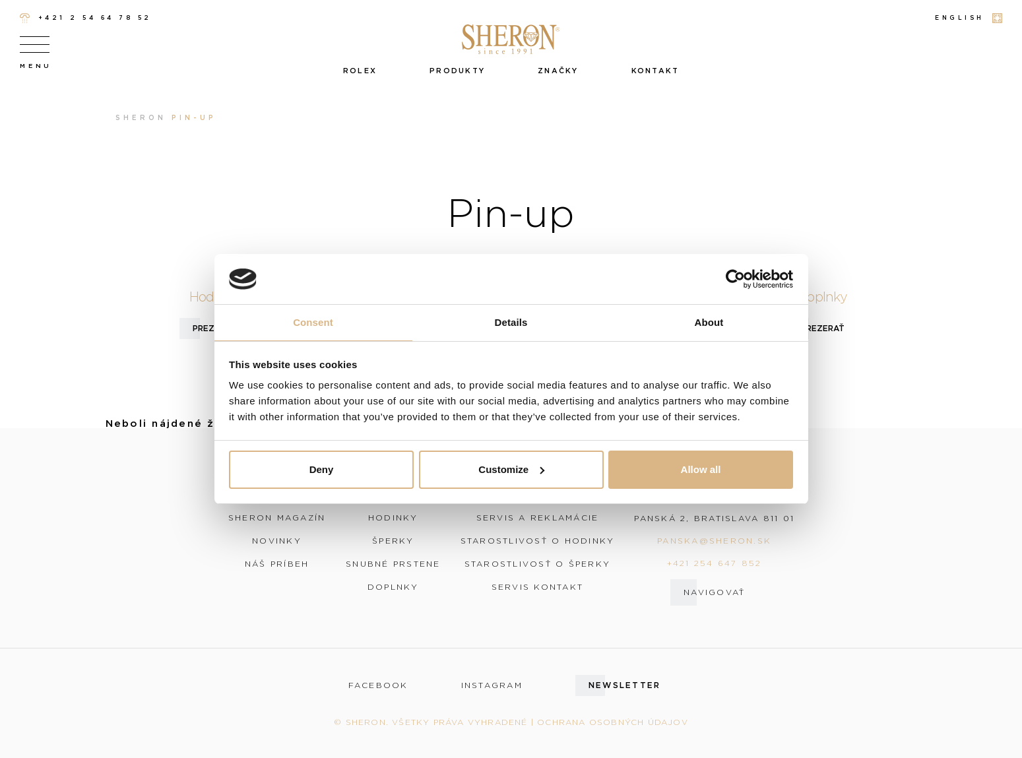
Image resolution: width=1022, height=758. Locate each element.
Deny (321, 469)
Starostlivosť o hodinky (538, 541)
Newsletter (625, 685)
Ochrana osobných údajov (612, 722)
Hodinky (393, 518)
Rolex (360, 70)
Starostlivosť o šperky (537, 564)
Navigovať (714, 592)
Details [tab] (511, 322)
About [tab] (709, 322)
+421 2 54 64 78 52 (86, 18)
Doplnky (393, 587)
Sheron (140, 117)
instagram (492, 685)
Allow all (701, 469)
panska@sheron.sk (714, 541)
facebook (378, 685)
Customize (511, 469)
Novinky (277, 541)
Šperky (393, 541)
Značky (558, 70)
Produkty (457, 70)
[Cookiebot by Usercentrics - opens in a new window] (735, 279)
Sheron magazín (277, 518)
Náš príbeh (277, 564)
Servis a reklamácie (537, 518)
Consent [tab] (313, 322)
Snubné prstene (393, 564)
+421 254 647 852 (714, 563)
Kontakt (655, 70)
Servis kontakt (538, 587)
